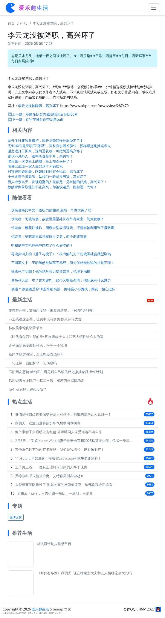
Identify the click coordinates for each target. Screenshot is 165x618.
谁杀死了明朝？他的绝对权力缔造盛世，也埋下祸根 (50, 271)
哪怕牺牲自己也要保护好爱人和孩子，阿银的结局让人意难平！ (63, 414)
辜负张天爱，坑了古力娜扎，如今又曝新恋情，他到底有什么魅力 (61, 280)
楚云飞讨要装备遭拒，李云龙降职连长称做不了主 (45, 140)
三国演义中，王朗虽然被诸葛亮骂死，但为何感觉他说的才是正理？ (62, 262)
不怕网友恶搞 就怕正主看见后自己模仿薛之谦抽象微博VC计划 (56, 371)
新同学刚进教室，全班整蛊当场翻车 (36, 354)
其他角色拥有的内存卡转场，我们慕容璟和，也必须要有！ (59, 449)
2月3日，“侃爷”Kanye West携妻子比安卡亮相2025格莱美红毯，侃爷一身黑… (73, 440)
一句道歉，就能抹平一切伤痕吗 (33, 363)
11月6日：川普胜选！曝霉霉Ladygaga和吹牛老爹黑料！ (58, 458)
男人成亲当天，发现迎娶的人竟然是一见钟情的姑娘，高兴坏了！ (57, 181)
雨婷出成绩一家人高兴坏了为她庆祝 (35, 166)
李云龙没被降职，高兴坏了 (53, 23)
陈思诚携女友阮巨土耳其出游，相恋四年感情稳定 (46, 380)
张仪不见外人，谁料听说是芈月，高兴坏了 (40, 156)
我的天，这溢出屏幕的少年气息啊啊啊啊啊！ (49, 423)
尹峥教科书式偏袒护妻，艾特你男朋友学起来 (49, 475)
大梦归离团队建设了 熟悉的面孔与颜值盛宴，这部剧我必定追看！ (65, 484)
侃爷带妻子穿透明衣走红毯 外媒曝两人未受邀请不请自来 (58, 432)
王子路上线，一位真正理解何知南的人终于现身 (51, 467)
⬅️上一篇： (17, 114)
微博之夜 (16, 517)
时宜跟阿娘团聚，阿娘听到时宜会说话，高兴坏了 (45, 171)
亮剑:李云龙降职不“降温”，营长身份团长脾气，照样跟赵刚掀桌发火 (59, 145)
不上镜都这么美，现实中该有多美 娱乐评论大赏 (45, 319)
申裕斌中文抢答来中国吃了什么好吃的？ (42, 245)
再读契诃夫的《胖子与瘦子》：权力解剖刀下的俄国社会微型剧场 (61, 254)
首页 (11, 23)
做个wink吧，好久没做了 (28, 389)
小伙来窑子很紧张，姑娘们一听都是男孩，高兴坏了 (47, 176)
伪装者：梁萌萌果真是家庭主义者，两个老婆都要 (49, 236)
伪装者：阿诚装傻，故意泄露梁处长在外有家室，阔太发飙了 (57, 219)
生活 (23, 23)
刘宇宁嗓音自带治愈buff (44, 119)
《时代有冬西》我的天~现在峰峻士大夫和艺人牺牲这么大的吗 (56, 336)
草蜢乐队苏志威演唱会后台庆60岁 (52, 114)
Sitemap (56, 609)
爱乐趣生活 (40, 609)
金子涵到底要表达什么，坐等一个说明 (38, 345)
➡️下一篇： (17, 119)
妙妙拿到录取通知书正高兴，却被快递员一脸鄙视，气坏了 (52, 187)
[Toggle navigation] (154, 7)
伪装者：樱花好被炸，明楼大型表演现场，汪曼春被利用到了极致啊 (62, 227)
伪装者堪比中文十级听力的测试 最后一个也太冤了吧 (51, 210)
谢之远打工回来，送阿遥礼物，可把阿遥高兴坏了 (45, 151)
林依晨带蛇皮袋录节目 (26, 328)
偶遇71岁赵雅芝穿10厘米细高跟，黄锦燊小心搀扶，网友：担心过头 (63, 289)
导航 (67, 609)
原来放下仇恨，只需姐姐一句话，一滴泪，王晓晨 (55, 493)
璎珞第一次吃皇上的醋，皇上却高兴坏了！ (40, 161)
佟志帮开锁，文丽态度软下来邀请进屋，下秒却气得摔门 (52, 310)
